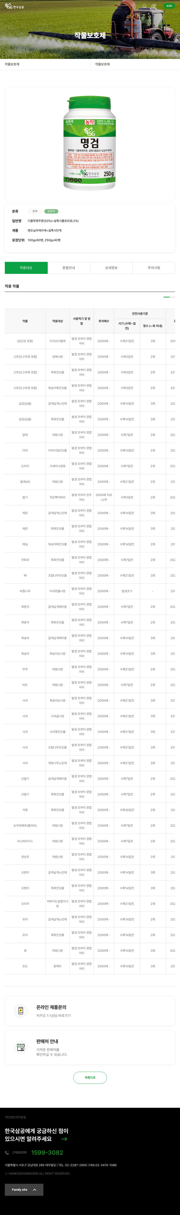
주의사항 (154, 268)
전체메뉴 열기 (153, 6)
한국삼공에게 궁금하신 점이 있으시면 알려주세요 (36, 1134)
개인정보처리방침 (15, 1117)
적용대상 (26, 268)
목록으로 (90, 1077)
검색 (144, 6)
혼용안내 (68, 268)
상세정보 (111, 268)
